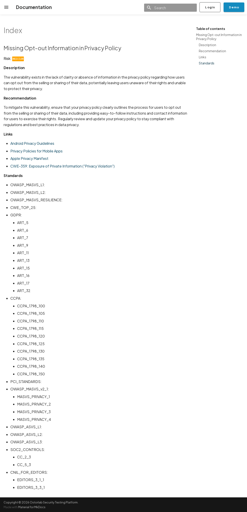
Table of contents (210, 29)
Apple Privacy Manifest (29, 158)
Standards (206, 63)
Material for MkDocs (31, 507)
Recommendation (212, 51)
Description (207, 45)
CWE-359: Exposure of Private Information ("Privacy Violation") (62, 166)
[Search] (170, 8)
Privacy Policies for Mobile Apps (36, 151)
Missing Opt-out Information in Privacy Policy (219, 37)
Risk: (14, 58)
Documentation (34, 7)
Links (202, 57)
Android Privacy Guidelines (32, 143)
